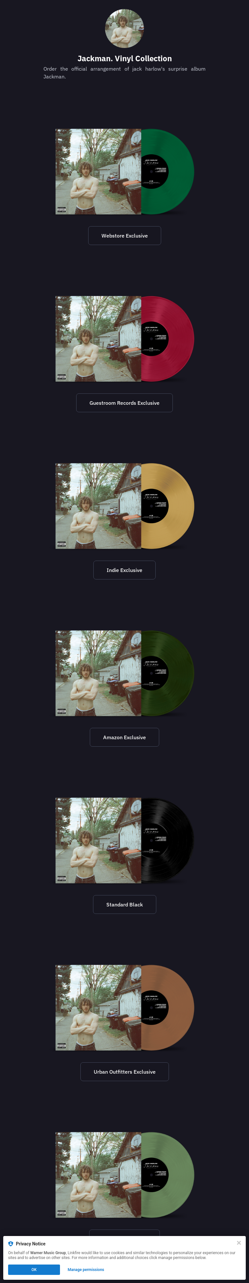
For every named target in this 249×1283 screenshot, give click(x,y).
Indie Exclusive (124, 570)
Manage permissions (86, 1269)
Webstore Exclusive (124, 235)
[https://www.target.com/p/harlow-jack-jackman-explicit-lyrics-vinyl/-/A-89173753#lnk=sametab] (124, 841)
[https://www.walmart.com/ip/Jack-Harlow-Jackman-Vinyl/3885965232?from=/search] (124, 1175)
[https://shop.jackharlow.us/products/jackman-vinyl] (124, 172)
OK (34, 1269)
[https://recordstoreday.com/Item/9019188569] (124, 506)
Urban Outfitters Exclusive (125, 1071)
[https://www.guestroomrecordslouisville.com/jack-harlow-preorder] (124, 339)
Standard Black (124, 904)
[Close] (239, 1243)
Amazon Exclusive (124, 737)
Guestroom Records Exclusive (124, 403)
